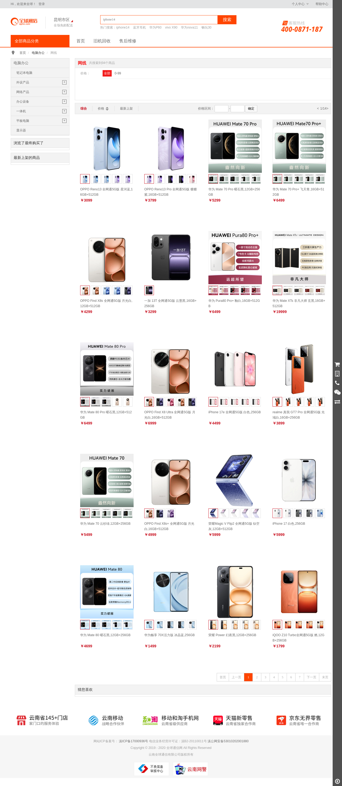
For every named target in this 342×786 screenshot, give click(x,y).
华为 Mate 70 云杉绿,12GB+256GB (105, 524)
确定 (251, 108)
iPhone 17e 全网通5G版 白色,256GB (234, 412)
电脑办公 (38, 53)
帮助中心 (322, 4)
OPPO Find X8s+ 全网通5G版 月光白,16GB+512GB (169, 526)
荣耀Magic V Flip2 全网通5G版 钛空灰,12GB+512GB (233, 526)
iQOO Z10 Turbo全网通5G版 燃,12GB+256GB (298, 637)
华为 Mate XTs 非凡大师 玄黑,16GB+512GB (299, 303)
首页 (80, 41)
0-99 (118, 73)
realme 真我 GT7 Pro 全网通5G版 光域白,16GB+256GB (299, 414)
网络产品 (22, 92)
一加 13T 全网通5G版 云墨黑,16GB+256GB (170, 303)
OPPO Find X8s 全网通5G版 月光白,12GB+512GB (106, 303)
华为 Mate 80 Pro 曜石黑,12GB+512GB (106, 414)
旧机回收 (102, 41)
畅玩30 (206, 27)
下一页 (311, 677)
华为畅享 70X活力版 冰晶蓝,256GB (169, 635)
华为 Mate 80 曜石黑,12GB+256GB (105, 635)
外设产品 (22, 82)
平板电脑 (22, 121)
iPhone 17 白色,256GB (289, 524)
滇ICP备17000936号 (133, 741)
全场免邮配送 (63, 25)
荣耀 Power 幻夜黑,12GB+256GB (232, 635)
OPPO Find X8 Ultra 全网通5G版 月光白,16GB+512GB (169, 414)
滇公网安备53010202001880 (228, 741)
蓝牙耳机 (139, 27)
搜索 (227, 19)
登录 (41, 4)
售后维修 (127, 41)
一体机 (21, 111)
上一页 (236, 677)
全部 (107, 73)
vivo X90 (171, 27)
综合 (83, 108)
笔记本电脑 (24, 73)
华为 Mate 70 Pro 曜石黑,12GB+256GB (234, 191)
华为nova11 (189, 27)
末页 (325, 677)
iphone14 (122, 27)
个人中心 (300, 4)
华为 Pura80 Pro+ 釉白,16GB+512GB (234, 303)
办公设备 (22, 101)
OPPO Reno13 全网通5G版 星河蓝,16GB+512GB (106, 191)
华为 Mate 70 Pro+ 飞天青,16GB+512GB (298, 191)
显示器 (21, 130)
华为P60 (155, 27)
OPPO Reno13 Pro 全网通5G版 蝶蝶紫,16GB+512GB (170, 191)
